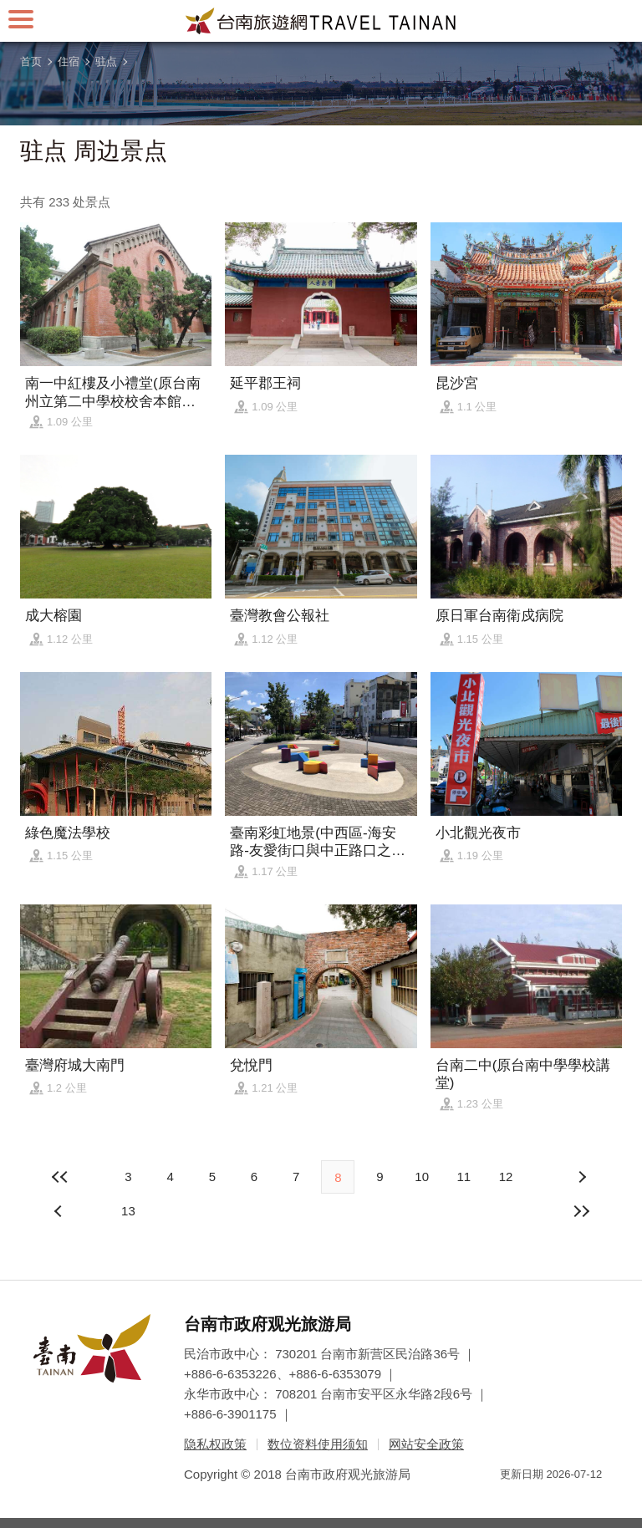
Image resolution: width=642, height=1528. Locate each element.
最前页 (60, 1177)
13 (128, 1211)
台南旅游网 (321, 21)
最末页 (582, 1211)
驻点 (106, 61)
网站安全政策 (426, 1444)
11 (463, 1176)
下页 (60, 1211)
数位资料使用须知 (318, 1444)
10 (422, 1176)
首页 (31, 61)
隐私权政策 (215, 1444)
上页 (582, 1177)
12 (506, 1176)
